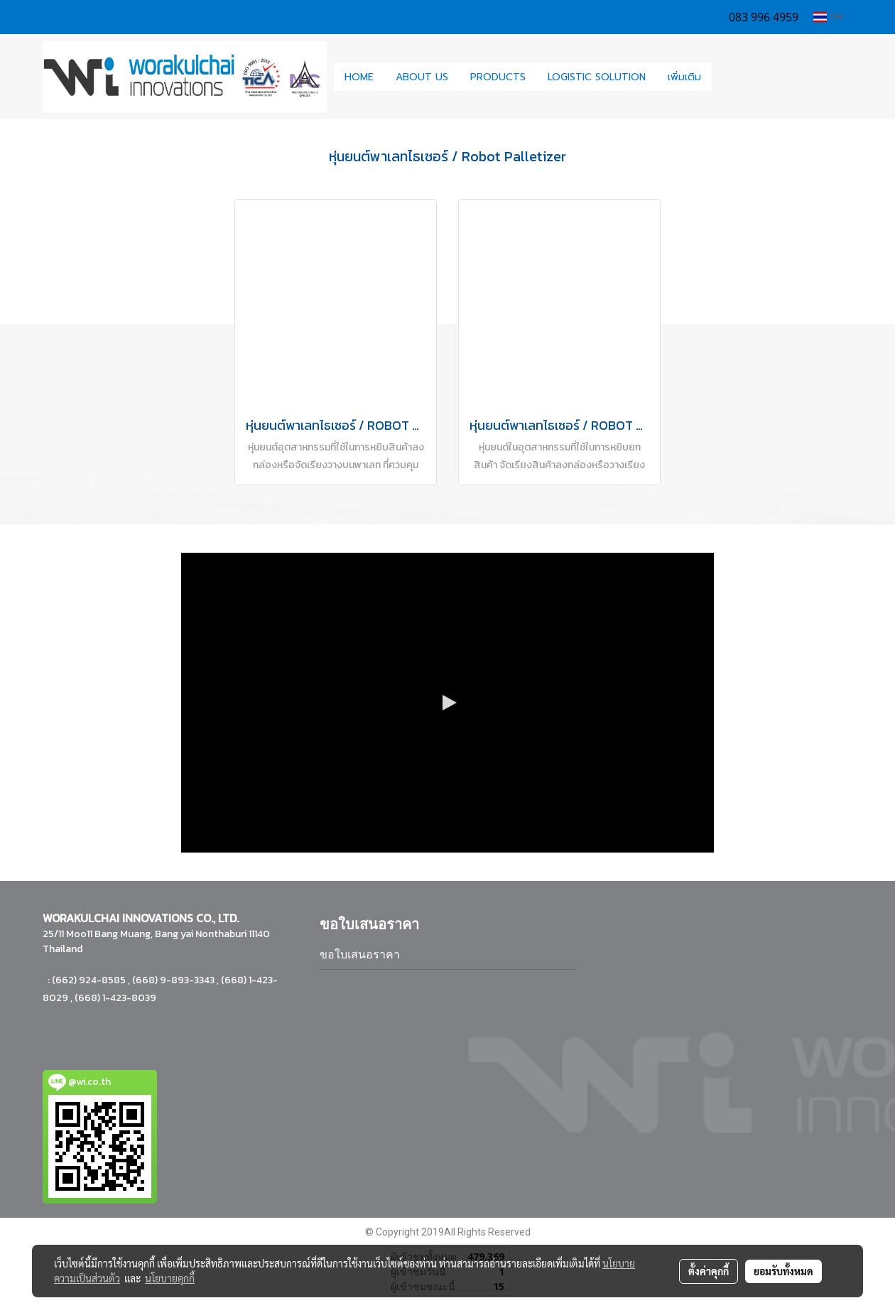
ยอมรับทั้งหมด (783, 1271)
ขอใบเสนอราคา (360, 954)
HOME (359, 77)
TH (827, 16)
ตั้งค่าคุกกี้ (708, 1271)
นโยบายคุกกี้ (170, 1278)
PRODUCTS (498, 77)
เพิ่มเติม (684, 77)
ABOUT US (422, 77)
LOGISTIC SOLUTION (597, 77)
